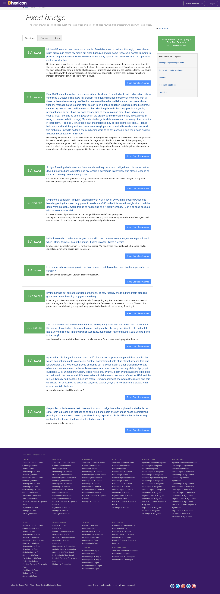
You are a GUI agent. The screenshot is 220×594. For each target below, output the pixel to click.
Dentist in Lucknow (119, 528)
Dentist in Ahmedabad (61, 534)
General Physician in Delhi (33, 478)
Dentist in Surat (88, 528)
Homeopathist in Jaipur (91, 560)
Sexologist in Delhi (29, 513)
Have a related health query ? (176, 42)
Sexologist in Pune (29, 576)
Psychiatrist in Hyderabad (182, 511)
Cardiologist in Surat (90, 525)
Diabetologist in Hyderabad (183, 475)
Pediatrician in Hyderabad (182, 502)
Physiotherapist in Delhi (31, 496)
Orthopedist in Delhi (30, 493)
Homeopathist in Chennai (92, 481)
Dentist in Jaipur (88, 554)
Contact (21, 585)
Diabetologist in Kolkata (121, 475)
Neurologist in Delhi (30, 487)
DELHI (25, 459)
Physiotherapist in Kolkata (122, 496)
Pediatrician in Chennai (91, 493)
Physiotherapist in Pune (31, 558)
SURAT (85, 522)
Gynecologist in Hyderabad (183, 484)
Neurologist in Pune (30, 549)
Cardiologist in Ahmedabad (63, 531)
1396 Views (163, 29)
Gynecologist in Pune (30, 543)
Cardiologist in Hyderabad (182, 466)
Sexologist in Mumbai (60, 513)
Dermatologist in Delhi (31, 472)
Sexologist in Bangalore (151, 513)
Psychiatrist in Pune (30, 570)
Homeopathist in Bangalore (153, 484)
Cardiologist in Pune (30, 528)
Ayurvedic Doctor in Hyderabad (184, 463)
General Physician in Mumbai (64, 478)
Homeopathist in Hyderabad (183, 487)
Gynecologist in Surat (90, 537)
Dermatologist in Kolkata (122, 472)
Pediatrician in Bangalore (152, 499)
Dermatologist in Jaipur (91, 557)
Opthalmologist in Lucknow (123, 534)
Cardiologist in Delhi (30, 466)
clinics (57, 38)
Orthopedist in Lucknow (121, 537)
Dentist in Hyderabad (180, 469)
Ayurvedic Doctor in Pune (32, 525)
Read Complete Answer (138, 83)
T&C (26, 585)
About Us (14, 585)
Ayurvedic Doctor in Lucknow (123, 525)
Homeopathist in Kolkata (122, 484)
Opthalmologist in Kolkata (122, 490)
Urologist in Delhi (29, 511)
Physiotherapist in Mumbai (62, 496)
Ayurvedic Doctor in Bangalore (154, 463)
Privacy (32, 585)
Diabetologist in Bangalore (152, 475)
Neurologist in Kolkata (121, 487)
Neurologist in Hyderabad (182, 490)
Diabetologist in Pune (30, 537)
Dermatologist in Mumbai (62, 472)
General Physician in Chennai (94, 475)
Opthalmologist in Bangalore (153, 490)
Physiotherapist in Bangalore (153, 496)
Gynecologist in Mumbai (62, 481)
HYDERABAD (178, 459)
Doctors (44, 38)
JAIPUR (86, 547)
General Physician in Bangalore (154, 478)
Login (212, 3)
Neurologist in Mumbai (61, 487)
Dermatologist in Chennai (92, 472)
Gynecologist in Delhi (30, 481)
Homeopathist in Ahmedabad (63, 546)
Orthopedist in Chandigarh (122, 560)
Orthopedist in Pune (30, 555)
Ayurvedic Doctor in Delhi (32, 463)
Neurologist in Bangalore (152, 487)
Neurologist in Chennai (91, 484)
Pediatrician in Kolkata (121, 499)
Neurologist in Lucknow (121, 531)
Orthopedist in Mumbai (61, 493)
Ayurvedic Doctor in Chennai (93, 463)
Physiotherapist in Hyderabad (184, 499)
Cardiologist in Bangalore (152, 466)
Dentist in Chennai (89, 469)
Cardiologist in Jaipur (90, 551)
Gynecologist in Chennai (92, 478)
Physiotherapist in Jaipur (92, 566)
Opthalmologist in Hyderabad (183, 493)
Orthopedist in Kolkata (121, 493)
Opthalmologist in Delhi (31, 490)
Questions (30, 38)
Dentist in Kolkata (119, 469)
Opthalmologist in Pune (31, 552)
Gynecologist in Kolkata (121, 481)
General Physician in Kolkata (123, 478)
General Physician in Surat (93, 534)
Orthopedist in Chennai (91, 487)
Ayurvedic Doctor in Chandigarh (125, 551)
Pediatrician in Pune (30, 561)
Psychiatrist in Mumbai (61, 508)
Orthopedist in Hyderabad (182, 496)
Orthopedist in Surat (90, 540)
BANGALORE (148, 459)
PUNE (25, 522)
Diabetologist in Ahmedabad (63, 537)
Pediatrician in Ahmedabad (63, 555)
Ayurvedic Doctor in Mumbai (63, 463)
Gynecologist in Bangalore (152, 481)
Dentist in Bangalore (150, 469)
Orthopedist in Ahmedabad (63, 552)
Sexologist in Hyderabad (182, 516)
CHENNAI (87, 459)
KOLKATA (117, 459)
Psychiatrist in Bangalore (152, 508)
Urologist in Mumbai (60, 511)
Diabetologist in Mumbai (62, 475)
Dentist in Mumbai (59, 469)
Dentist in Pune (28, 531)
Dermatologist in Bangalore (153, 472)
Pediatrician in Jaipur (90, 569)
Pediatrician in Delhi (30, 499)
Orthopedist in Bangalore (152, 493)
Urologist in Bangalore (151, 511)
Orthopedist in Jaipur (90, 563)
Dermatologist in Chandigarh (123, 557)
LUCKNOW (117, 522)
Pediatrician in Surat (90, 543)
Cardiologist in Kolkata (121, 466)
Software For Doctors (194, 3)
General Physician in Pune (33, 540)
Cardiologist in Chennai (91, 466)
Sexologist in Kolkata (120, 508)
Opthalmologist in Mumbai (62, 490)
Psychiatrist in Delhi (30, 508)
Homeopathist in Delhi (31, 484)
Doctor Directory (41, 585)
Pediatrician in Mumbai (61, 499)
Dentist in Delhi (28, 469)
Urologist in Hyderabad (181, 513)
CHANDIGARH (119, 547)
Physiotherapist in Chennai (93, 490)
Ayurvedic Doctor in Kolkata (123, 463)
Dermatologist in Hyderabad (183, 472)
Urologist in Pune (29, 573)
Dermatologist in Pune (31, 534)
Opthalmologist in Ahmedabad (64, 549)
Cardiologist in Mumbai (61, 466)
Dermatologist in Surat (91, 531)
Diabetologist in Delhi (30, 475)
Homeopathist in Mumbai (62, 484)
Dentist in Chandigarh (120, 554)
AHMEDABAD (59, 522)
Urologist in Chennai (90, 502)
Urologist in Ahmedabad (61, 564)
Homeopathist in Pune (31, 546)
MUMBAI (56, 459)
